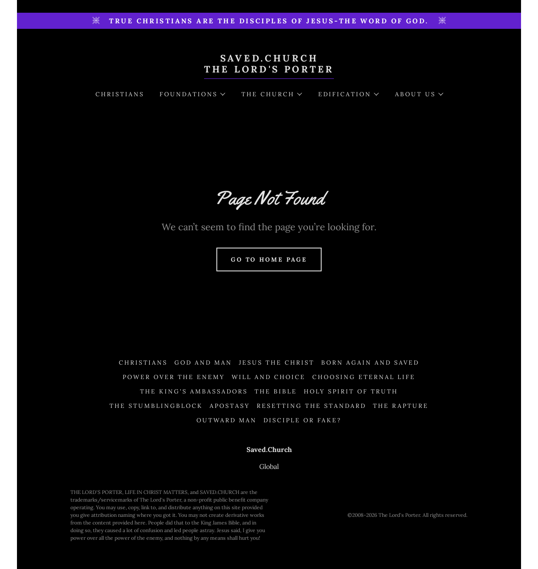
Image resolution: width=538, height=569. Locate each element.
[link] (269, 70)
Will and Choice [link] (268, 377)
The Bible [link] (276, 391)
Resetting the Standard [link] (311, 406)
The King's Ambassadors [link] (194, 391)
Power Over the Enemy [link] (174, 377)
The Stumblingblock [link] (156, 406)
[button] (192, 94)
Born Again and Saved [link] (370, 362)
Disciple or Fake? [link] (302, 420)
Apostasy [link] (230, 406)
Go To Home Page (269, 259)
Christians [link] (119, 94)
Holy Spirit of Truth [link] (351, 391)
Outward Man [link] (226, 420)
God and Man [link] (203, 362)
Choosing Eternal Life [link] (363, 377)
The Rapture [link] (401, 406)
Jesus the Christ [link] (276, 362)
